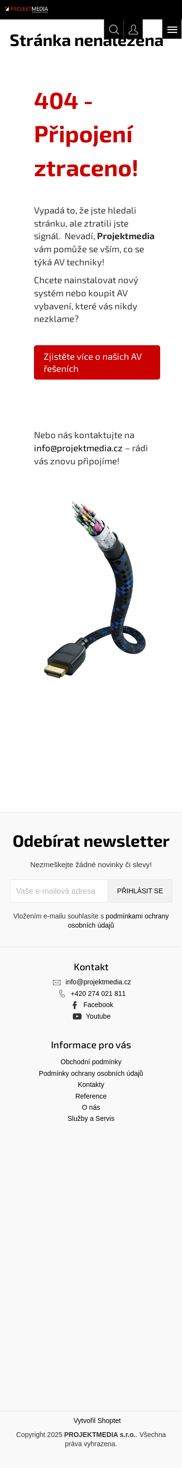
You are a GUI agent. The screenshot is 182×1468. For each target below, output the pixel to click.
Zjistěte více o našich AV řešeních (93, 362)
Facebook (98, 1005)
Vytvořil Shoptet (97, 1420)
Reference (91, 1096)
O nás (91, 1107)
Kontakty (91, 1084)
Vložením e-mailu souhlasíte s (91, 920)
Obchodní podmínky (91, 1062)
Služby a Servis (90, 1118)
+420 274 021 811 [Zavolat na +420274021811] (98, 993)
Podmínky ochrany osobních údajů (91, 1073)
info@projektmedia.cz (78, 447)
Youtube (98, 1016)
